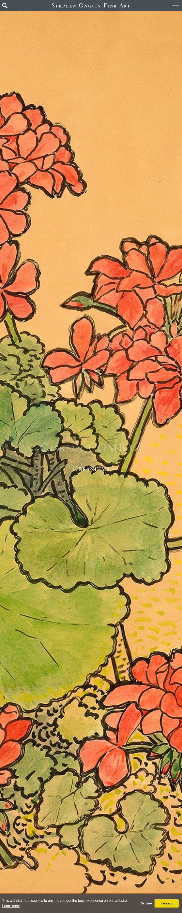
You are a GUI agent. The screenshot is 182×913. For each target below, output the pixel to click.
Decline (146, 903)
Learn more (11, 906)
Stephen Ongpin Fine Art (91, 5)
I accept (167, 903)
